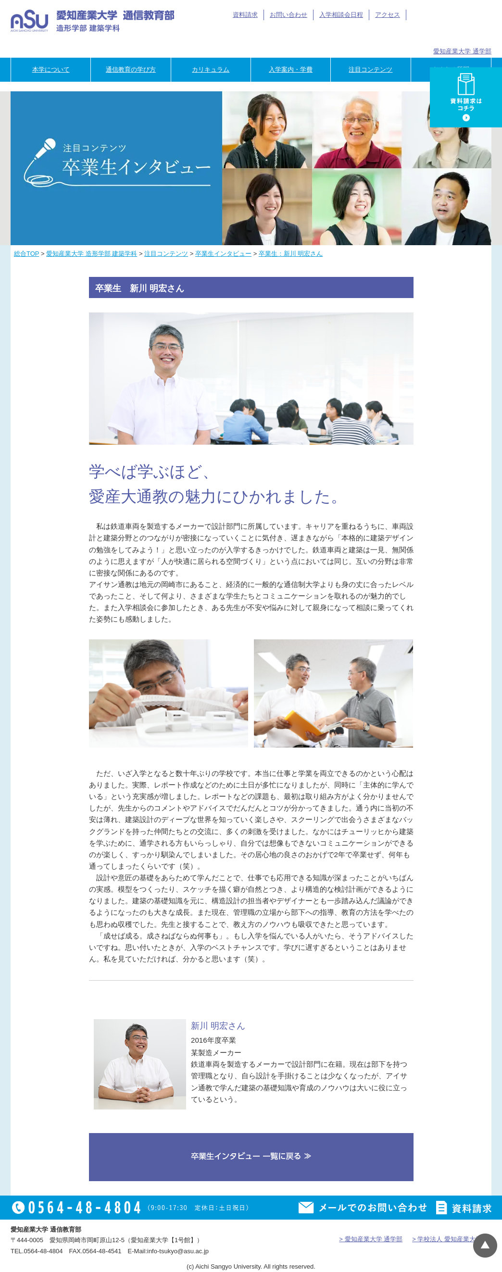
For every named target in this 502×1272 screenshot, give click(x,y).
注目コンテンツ (370, 69)
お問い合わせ (288, 14)
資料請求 (245, 14)
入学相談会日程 (341, 14)
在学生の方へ (282, 34)
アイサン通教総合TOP (447, 15)
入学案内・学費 (291, 69)
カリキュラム (210, 69)
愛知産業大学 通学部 (462, 51)
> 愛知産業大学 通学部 (370, 1239)
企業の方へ (402, 34)
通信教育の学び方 (131, 69)
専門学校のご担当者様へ (462, 34)
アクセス (387, 14)
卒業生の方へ (343, 34)
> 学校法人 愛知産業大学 (447, 1239)
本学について (51, 69)
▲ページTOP (485, 1246)
